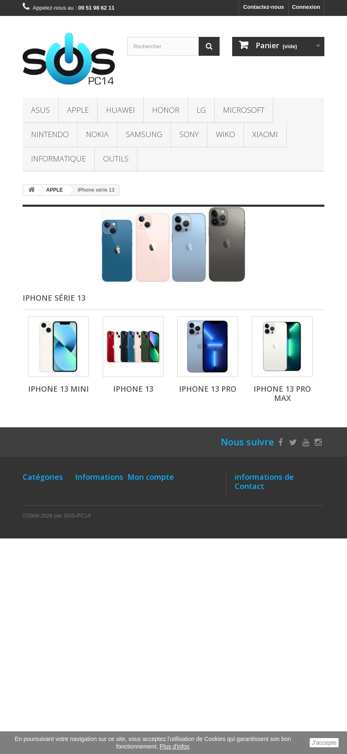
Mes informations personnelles (167, 534)
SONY (189, 134)
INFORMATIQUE (58, 158)
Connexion (306, 7)
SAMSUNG (144, 134)
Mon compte (150, 477)
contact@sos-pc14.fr (295, 546)
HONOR (165, 110)
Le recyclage (91, 652)
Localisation (91, 538)
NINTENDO (50, 134)
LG (201, 110)
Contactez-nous (263, 7)
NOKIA (97, 134)
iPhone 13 (133, 389)
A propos (87, 575)
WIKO (225, 134)
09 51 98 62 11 (280, 530)
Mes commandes (149, 490)
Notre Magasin (94, 490)
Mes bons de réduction (157, 545)
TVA (80, 641)
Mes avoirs (141, 512)
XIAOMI (265, 134)
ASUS (40, 110)
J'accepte (324, 742)
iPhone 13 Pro (207, 389)
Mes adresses (145, 523)
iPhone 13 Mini (58, 389)
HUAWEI (120, 110)
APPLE (78, 110)
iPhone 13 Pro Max (282, 393)
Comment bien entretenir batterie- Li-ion (94, 556)
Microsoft (243, 110)
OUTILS (116, 158)
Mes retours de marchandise (164, 501)
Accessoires (39, 643)
